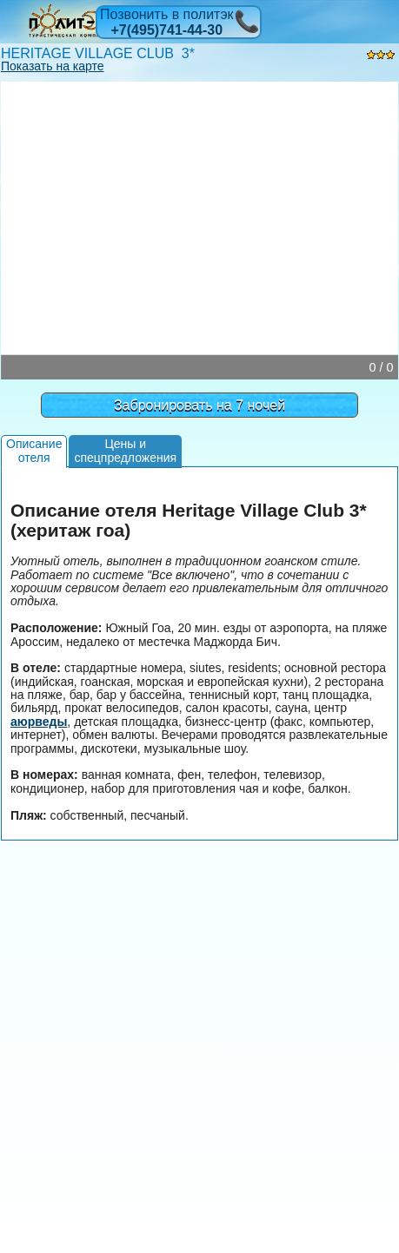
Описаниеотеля (34, 450)
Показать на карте (52, 66)
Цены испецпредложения (125, 450)
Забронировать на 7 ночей (199, 405)
